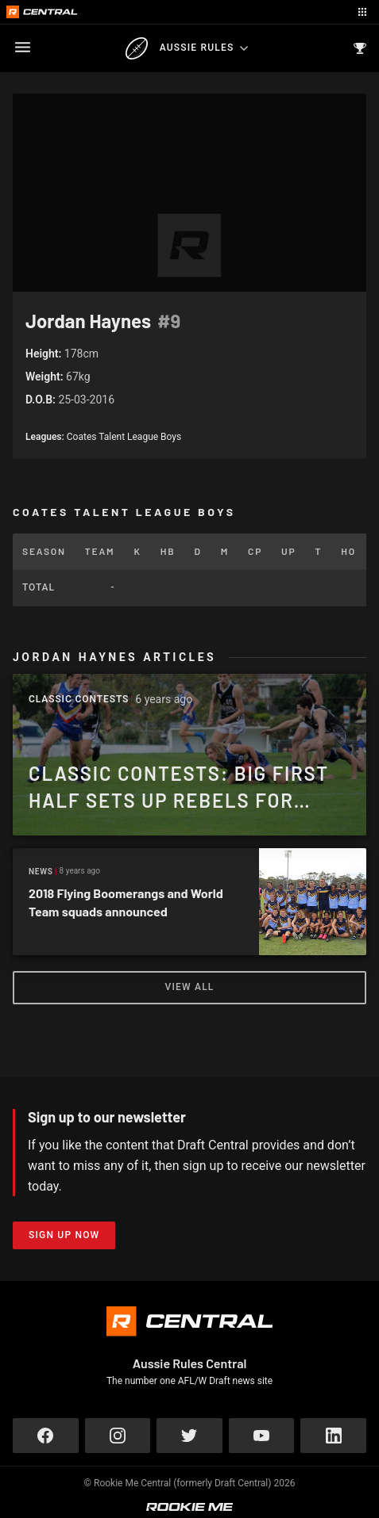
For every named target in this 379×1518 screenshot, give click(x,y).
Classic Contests (79, 699)
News (41, 871)
